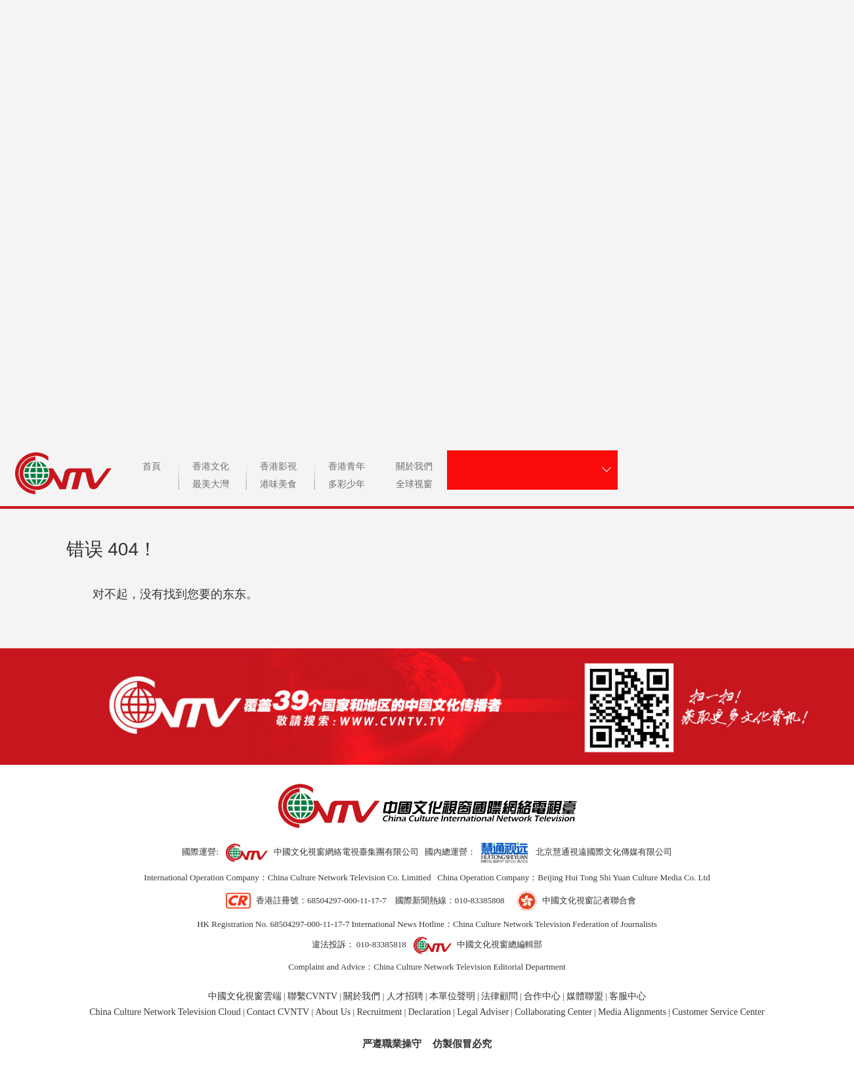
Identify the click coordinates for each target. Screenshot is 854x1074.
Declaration (429, 1012)
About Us (333, 1012)
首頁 (151, 466)
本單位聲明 (452, 996)
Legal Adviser (483, 1012)
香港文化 (210, 466)
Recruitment (379, 1012)
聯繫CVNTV (312, 996)
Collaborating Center (553, 1012)
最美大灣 (210, 484)
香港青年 (346, 466)
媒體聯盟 (584, 996)
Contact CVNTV (278, 1012)
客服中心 (627, 996)
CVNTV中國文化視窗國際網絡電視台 (427, 213)
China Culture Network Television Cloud (165, 1012)
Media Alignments (632, 1012)
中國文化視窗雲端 (245, 996)
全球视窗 (414, 484)
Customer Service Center (718, 1012)
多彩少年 (346, 484)
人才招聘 (405, 996)
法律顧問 (499, 996)
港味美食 (278, 484)
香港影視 (278, 466)
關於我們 (414, 466)
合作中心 (542, 996)
